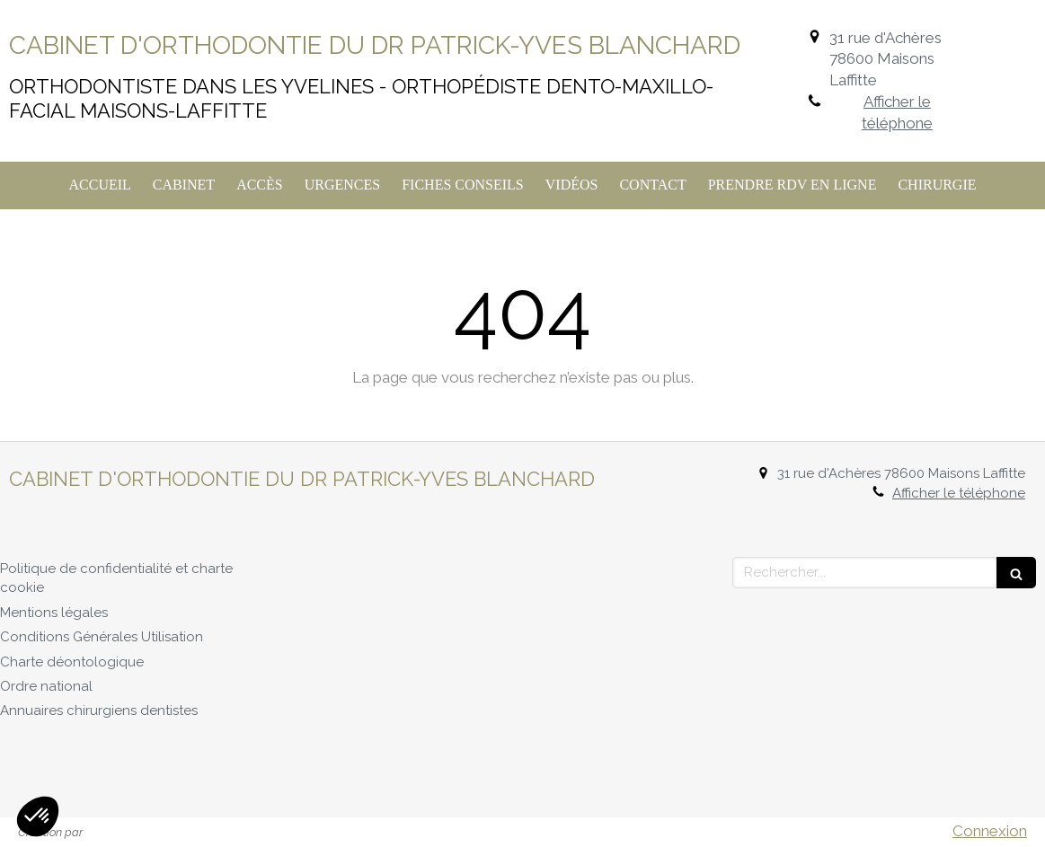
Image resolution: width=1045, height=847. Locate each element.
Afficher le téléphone (897, 112)
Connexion (989, 831)
